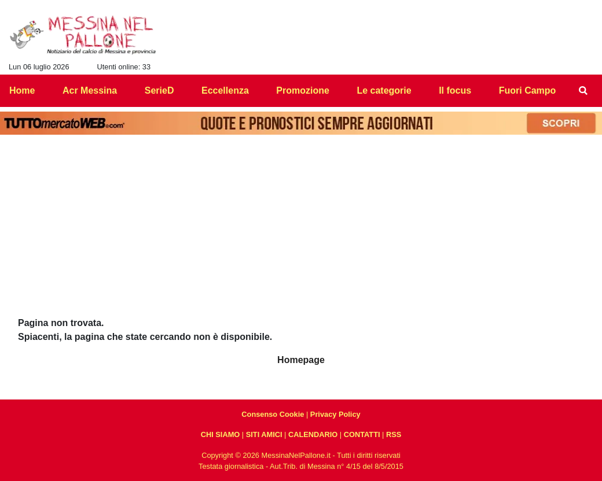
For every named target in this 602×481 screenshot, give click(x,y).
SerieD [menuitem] (159, 90)
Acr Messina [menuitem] (90, 90)
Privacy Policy (335, 414)
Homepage (301, 360)
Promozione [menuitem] (302, 90)
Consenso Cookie (272, 414)
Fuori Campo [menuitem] (527, 90)
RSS (393, 434)
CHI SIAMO (220, 434)
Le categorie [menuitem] (384, 90)
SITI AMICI (264, 434)
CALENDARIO (312, 434)
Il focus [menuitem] (455, 90)
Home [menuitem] (22, 90)
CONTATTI (362, 434)
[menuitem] (583, 90)
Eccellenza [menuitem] (225, 90)
